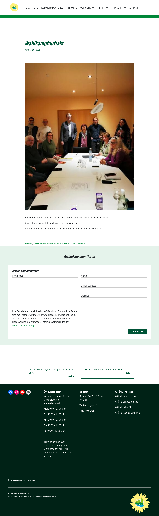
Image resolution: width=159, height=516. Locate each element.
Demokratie (51, 240)
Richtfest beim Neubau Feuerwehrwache (107, 367)
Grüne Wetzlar (39, 9)
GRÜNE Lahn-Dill (123, 403)
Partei (58, 240)
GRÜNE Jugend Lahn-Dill (127, 408)
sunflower (27, 493)
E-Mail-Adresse (89, 281)
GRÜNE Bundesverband (126, 392)
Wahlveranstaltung (80, 240)
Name (84, 271)
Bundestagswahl (39, 240)
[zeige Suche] (146, 2)
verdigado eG (51, 493)
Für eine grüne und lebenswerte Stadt (51, 13)
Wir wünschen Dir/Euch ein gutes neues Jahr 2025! (51, 369)
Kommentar (18, 271)
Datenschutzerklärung (23, 321)
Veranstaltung (67, 240)
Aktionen (28, 240)
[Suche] (143, 2)
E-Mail (66, 445)
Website (85, 291)
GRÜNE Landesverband (126, 397)
